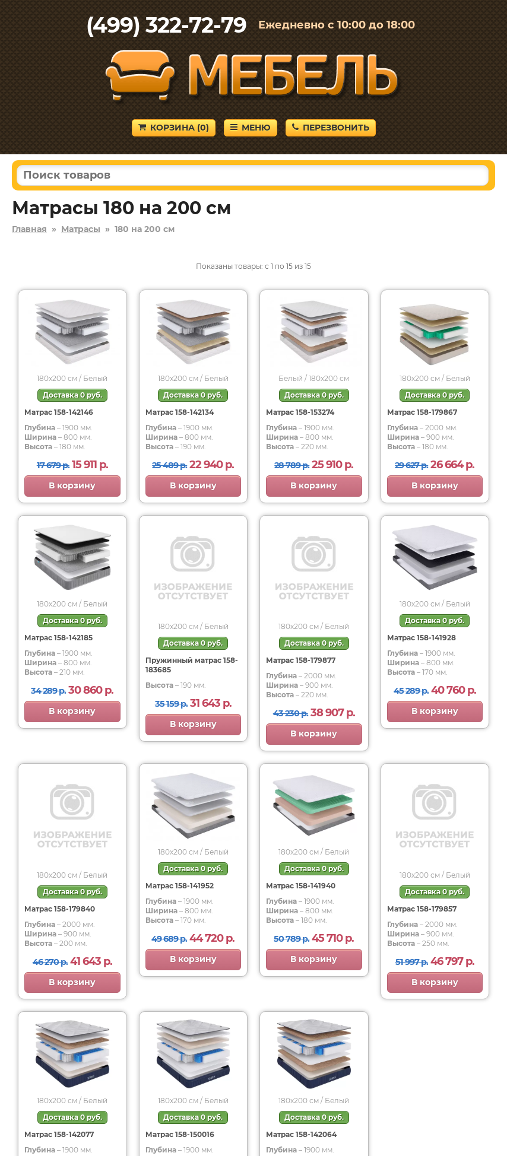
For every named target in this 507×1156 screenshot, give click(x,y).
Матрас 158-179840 (59, 908)
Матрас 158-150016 (179, 1134)
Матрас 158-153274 (300, 412)
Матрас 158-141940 (300, 885)
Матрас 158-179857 (422, 908)
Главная (29, 229)
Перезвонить (330, 127)
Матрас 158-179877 (300, 660)
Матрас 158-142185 (58, 637)
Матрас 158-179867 (422, 412)
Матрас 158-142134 (179, 412)
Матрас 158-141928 (421, 637)
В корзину (72, 485)
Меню (250, 127)
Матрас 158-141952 (179, 885)
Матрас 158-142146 (58, 412)
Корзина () (173, 127)
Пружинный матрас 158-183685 (191, 665)
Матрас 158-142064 (301, 1134)
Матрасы (80, 229)
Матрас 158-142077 (59, 1134)
